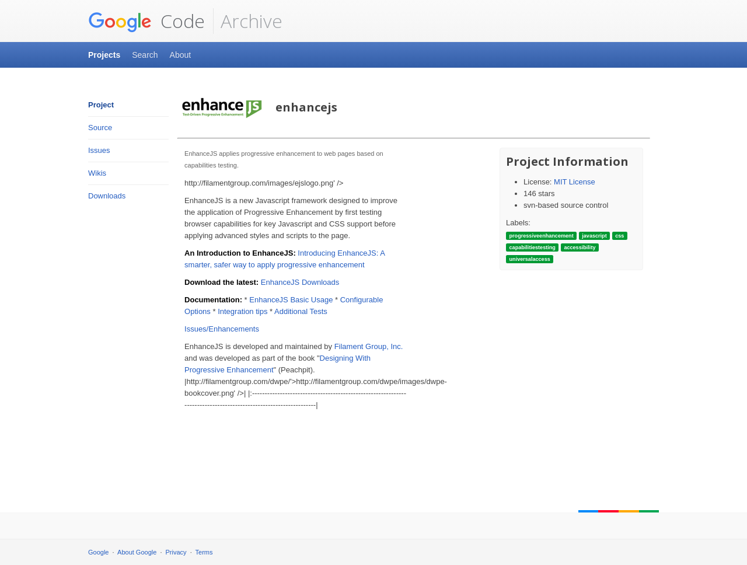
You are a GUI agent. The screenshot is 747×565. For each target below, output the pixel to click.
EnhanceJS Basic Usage (291, 299)
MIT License (574, 181)
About (180, 55)
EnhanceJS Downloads (300, 282)
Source (100, 127)
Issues (99, 150)
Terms (204, 552)
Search (145, 55)
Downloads (106, 195)
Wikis (97, 173)
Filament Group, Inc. (368, 346)
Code (146, 21)
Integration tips (242, 311)
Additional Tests (300, 311)
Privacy (176, 552)
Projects (104, 55)
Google (98, 552)
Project (101, 104)
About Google (136, 552)
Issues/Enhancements (221, 329)
